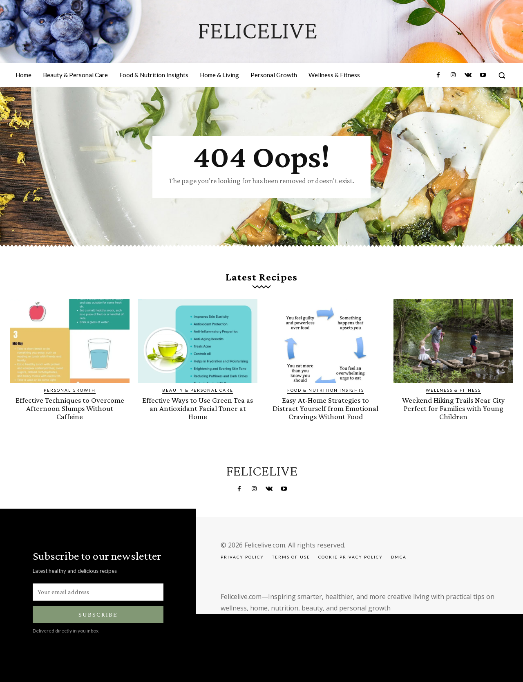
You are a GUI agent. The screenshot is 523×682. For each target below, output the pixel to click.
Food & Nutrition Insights (325, 390)
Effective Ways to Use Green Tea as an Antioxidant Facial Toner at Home (197, 408)
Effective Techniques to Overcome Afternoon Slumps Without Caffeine (70, 408)
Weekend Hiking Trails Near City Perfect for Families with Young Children (453, 408)
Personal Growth (70, 390)
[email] (98, 591)
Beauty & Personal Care (197, 390)
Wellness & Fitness (453, 390)
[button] (501, 75)
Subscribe (98, 613)
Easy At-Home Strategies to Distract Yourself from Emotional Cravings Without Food (325, 408)
